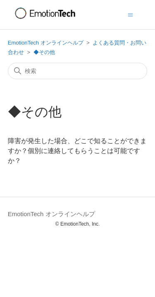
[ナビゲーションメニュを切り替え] (130, 14)
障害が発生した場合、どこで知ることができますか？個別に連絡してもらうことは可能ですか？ (77, 150)
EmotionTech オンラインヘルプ (45, 43)
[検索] (78, 71)
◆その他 (44, 52)
